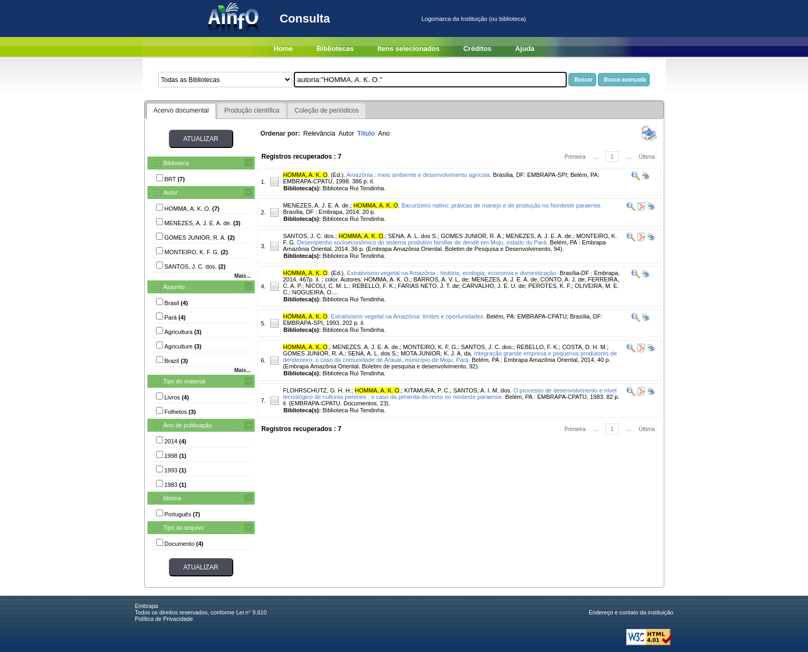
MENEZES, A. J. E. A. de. (316, 205)
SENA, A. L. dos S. (413, 236)
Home (283, 49)
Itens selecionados (408, 49)
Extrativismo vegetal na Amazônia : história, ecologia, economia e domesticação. (452, 273)
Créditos (477, 49)
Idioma (172, 498)
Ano (384, 133)
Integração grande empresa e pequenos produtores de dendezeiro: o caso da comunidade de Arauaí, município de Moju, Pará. (450, 356)
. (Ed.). (314, 175)
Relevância (319, 133)
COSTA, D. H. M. (584, 347)
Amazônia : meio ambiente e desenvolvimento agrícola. (418, 175)
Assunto (174, 287)
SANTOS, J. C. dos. (309, 236)
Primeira (575, 156)
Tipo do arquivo (184, 527)
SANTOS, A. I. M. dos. (482, 390)
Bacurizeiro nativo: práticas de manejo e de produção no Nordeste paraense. (501, 205)
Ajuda (525, 49)
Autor (170, 192)
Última (647, 156)
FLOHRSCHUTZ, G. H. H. (317, 390)
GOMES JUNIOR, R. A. (471, 236)
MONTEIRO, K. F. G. (430, 347)
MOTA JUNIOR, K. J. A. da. (436, 353)
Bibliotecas (334, 49)
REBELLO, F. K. (537, 347)
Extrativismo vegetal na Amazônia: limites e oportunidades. (408, 316)
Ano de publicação (188, 425)
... (595, 156)
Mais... (242, 276)
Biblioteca (176, 163)
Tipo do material (184, 381)
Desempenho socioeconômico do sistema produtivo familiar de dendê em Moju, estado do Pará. (422, 242)
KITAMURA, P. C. (427, 390)
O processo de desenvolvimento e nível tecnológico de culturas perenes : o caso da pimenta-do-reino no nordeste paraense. (450, 393)
